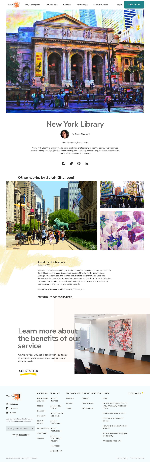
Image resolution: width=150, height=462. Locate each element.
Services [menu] (67, 4)
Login (119, 4)
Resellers (70, 398)
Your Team (41, 433)
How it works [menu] (52, 4)
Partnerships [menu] (82, 4)
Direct (68, 408)
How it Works (40, 422)
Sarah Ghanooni (82, 134)
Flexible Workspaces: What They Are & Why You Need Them (114, 406)
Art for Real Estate (55, 407)
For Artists (55, 446)
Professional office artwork (114, 413)
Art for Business (54, 399)
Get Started (134, 4)
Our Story (41, 416)
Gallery (85, 398)
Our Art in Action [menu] (100, 4)
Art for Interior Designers (56, 414)
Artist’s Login (56, 451)
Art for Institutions (55, 429)
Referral (69, 403)
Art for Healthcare (55, 422)
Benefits (40, 411)
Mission (40, 406)
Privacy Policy (122, 458)
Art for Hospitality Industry (55, 438)
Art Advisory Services (42, 399)
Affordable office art (111, 441)
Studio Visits (87, 408)
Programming (43, 428)
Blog (105, 398)
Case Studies (87, 403)
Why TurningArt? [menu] (32, 4)
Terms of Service (137, 458)
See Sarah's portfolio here (55, 297)
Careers (40, 438)
